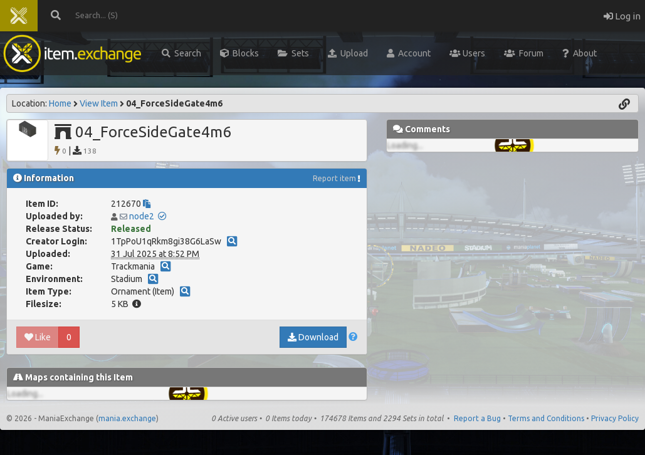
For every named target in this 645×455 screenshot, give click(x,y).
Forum (523, 53)
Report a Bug (477, 418)
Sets (293, 53)
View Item (99, 103)
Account (409, 53)
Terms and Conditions (546, 418)
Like (37, 337)
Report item (334, 178)
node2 (141, 216)
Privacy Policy (615, 418)
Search (181, 53)
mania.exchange (127, 418)
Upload (348, 53)
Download (313, 337)
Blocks (239, 53)
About (579, 53)
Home (60, 103)
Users (467, 53)
